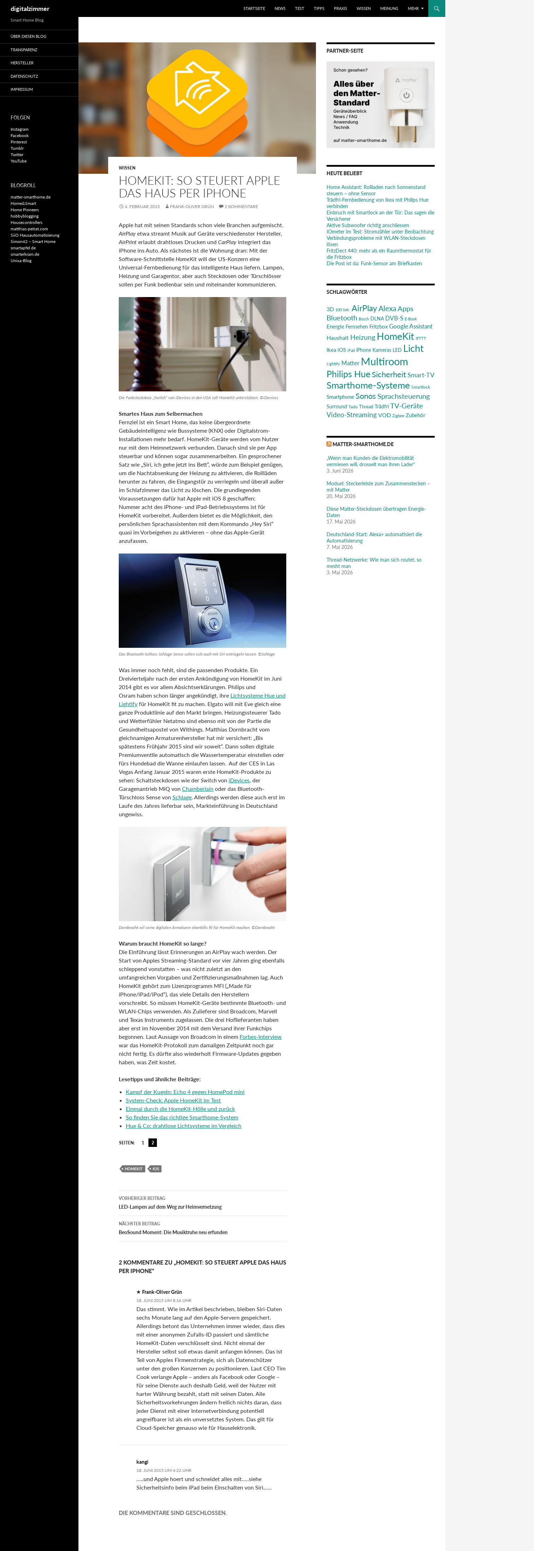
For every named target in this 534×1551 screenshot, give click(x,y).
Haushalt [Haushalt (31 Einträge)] (338, 337)
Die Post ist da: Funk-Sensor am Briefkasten (374, 263)
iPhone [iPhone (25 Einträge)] (363, 350)
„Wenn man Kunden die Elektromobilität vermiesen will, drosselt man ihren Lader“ (371, 461)
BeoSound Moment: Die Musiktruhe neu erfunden (202, 1227)
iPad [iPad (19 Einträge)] (351, 350)
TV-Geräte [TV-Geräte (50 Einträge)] (406, 405)
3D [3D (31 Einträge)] (330, 309)
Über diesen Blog (28, 36)
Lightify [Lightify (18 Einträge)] (333, 363)
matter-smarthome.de (363, 444)
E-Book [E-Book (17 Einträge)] (411, 318)
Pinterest (19, 141)
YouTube (19, 161)
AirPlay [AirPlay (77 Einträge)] (364, 308)
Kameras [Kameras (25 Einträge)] (381, 350)
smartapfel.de (23, 247)
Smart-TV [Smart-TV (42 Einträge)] (420, 375)
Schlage (182, 797)
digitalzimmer (30, 8)
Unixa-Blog (21, 260)
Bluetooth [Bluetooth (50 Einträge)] (342, 317)
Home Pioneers (25, 209)
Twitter (17, 154)
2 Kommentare (241, 206)
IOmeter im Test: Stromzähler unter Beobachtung (380, 232)
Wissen (364, 8)
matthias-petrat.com (29, 228)
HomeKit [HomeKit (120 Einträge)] (395, 336)
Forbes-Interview (261, 1036)
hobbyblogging (25, 216)
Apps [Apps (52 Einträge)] (405, 308)
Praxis (340, 8)
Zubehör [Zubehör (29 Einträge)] (415, 415)
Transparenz (24, 49)
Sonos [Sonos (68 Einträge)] (366, 396)
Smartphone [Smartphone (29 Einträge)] (340, 396)
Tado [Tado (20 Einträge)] (353, 406)
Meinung (389, 8)
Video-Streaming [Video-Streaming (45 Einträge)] (352, 414)
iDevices (239, 780)
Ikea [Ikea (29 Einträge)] (331, 350)
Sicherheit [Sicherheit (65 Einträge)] (389, 374)
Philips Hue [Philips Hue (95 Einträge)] (348, 373)
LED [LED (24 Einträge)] (397, 350)
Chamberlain (197, 788)
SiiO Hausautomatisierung (35, 235)
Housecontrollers (26, 222)
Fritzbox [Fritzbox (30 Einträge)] (378, 326)
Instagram (20, 129)
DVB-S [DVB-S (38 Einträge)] (394, 318)
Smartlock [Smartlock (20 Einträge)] (420, 387)
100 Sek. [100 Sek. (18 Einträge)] (342, 309)
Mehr (413, 8)
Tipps (319, 8)
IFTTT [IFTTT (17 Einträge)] (421, 338)
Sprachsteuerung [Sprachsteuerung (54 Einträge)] (403, 396)
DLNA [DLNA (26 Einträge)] (377, 318)
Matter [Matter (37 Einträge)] (350, 363)
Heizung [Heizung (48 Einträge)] (362, 337)
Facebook (20, 135)
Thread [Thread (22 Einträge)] (366, 406)
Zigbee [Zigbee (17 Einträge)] (398, 415)
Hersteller (22, 62)
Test (299, 8)
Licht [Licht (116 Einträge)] (413, 348)
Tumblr (17, 148)
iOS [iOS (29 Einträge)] (342, 350)
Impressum (22, 89)
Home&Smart (23, 203)
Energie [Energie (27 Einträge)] (335, 327)
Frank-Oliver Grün (192, 206)
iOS (156, 1168)
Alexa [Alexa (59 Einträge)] (387, 308)
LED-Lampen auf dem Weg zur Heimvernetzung (202, 1202)
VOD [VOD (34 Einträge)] (384, 415)
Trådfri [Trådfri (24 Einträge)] (382, 406)
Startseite (254, 8)
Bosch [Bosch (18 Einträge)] (364, 318)
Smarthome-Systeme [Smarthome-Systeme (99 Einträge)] (368, 385)
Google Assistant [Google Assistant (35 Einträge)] (411, 326)
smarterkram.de (25, 254)
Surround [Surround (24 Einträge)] (337, 406)
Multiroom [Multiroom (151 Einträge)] (384, 361)
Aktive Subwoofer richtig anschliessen (368, 225)
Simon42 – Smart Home (33, 241)
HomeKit (134, 1168)
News (280, 8)
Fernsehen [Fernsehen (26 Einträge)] (357, 327)
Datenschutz (24, 76)
